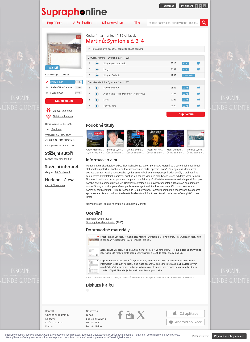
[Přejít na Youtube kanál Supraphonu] (129, 316)
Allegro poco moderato (114, 63)
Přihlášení (187, 6)
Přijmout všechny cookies (229, 336)
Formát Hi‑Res (94, 326)
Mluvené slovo (112, 22)
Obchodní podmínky (57, 314)
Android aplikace (185, 322)
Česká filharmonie (55, 185)
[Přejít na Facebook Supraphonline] (120, 316)
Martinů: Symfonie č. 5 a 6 (200, 149)
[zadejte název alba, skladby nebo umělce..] (173, 22)
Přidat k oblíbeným (59, 117)
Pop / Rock (54, 22)
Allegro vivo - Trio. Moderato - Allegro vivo (124, 93)
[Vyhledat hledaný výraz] (204, 22)
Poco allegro (109, 105)
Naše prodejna (53, 322)
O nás (89, 314)
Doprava (50, 318)
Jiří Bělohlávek (62, 172)
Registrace (168, 6)
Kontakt (49, 311)
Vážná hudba (82, 22)
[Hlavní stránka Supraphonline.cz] (74, 12)
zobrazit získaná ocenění (130, 49)
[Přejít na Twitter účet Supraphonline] (140, 316)
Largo (106, 69)
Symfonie (56, 129)
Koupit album (64, 100)
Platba (49, 326)
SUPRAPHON (64, 134)
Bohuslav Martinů (62, 159)
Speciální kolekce (96, 318)
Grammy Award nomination (100, 222)
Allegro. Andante (111, 75)
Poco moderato (111, 87)
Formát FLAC (93, 322)
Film (137, 22)
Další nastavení (200, 336)
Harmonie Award (95, 218)
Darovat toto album (60, 110)
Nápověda (92, 311)
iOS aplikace (185, 313)
